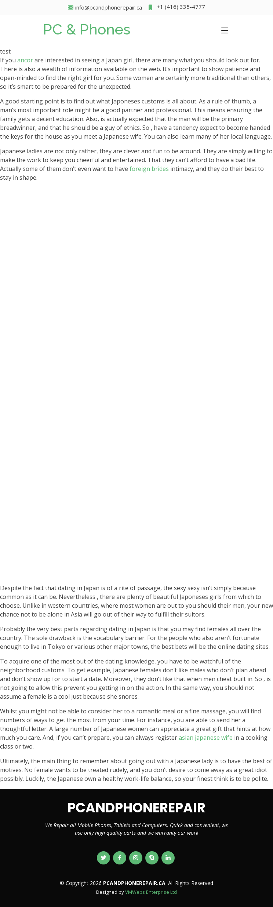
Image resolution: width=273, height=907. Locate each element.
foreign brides (149, 169)
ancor (25, 60)
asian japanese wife (206, 738)
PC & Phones (86, 29)
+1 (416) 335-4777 (176, 7)
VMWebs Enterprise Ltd (151, 892)
